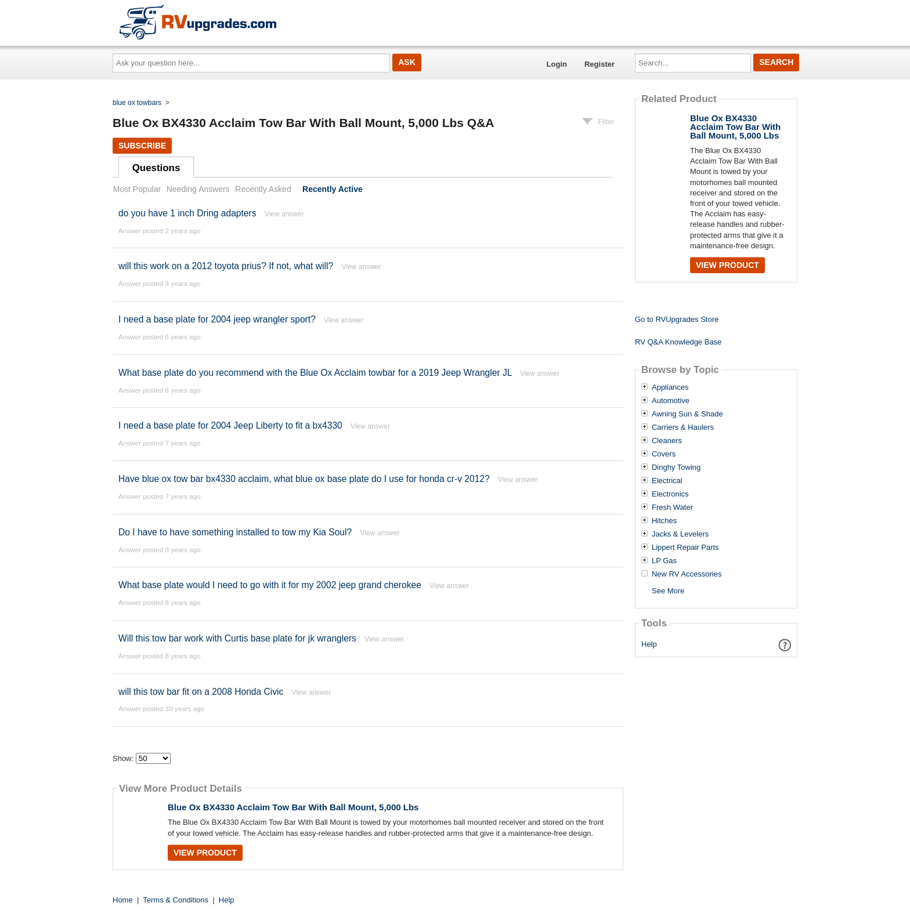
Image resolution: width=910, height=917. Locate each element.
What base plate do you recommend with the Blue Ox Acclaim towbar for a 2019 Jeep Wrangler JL (315, 373)
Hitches (664, 521)
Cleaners (667, 441)
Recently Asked (263, 189)
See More (668, 590)
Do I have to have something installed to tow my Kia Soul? (235, 532)
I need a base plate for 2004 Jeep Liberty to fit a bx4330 (230, 425)
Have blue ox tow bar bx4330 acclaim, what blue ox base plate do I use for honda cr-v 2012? (304, 479)
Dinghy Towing (676, 467)
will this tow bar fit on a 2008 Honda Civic (200, 692)
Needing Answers (198, 189)
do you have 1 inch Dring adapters (187, 213)
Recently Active (332, 189)
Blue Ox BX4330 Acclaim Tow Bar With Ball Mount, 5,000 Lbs (293, 807)
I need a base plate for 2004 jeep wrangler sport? (218, 319)
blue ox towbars (137, 103)
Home (123, 900)
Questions (156, 167)
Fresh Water (672, 507)
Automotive (670, 401)
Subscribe (142, 145)
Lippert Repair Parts (685, 547)
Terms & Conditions (175, 900)
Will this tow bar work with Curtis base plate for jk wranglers (237, 638)
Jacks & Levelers (680, 534)
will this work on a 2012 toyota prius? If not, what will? (225, 266)
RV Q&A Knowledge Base (678, 342)
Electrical (667, 481)
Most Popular (137, 189)
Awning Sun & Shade (687, 414)
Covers (664, 454)
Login (557, 64)
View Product (205, 852)
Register (599, 64)
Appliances (670, 387)
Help (649, 644)
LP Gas (664, 561)
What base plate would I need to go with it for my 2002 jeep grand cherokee (269, 585)
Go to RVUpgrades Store (676, 319)
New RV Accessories (686, 574)
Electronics (670, 494)
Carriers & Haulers (683, 427)
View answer (284, 214)
